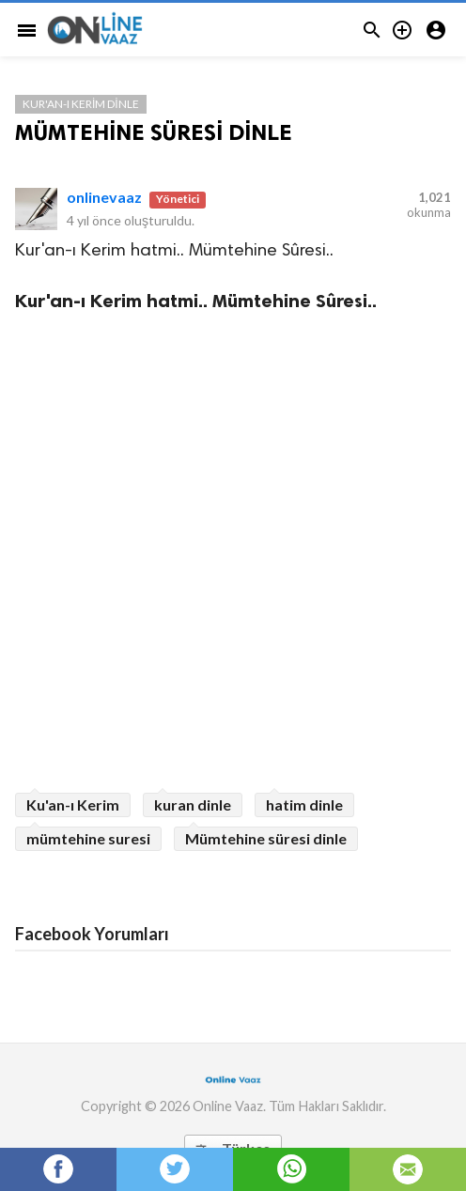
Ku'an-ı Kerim (72, 804)
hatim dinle (304, 804)
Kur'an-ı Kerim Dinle (81, 104)
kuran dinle (192, 804)
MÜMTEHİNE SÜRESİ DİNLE (153, 132)
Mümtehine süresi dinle (266, 838)
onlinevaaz (104, 197)
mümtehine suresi (88, 838)
